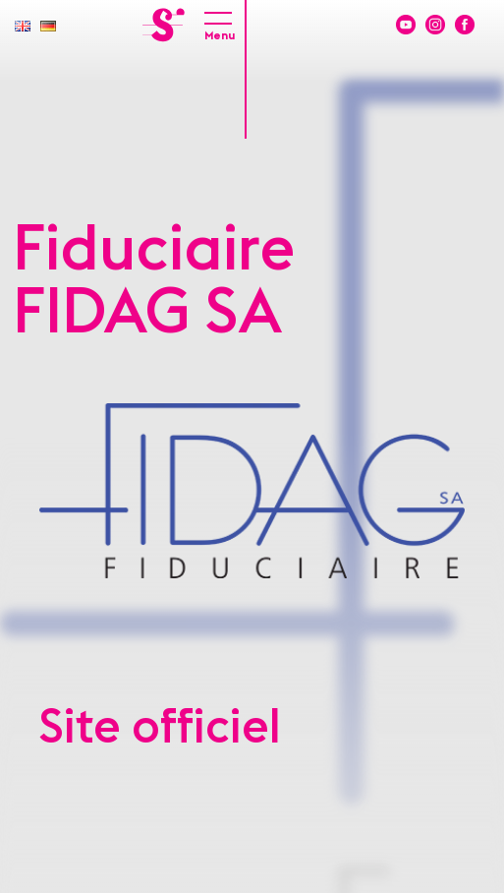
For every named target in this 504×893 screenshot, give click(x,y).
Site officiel (160, 727)
